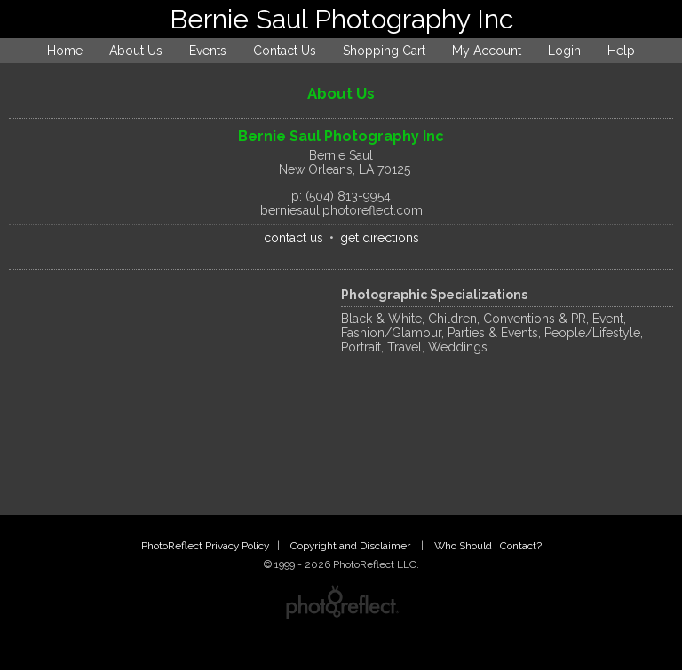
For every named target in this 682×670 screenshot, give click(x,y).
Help (621, 50)
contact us (293, 238)
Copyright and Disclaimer (351, 546)
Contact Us (284, 50)
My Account (486, 50)
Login (564, 50)
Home (65, 50)
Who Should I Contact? (488, 546)
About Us (136, 50)
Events (207, 50)
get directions (379, 238)
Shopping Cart (384, 50)
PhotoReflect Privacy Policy (205, 546)
